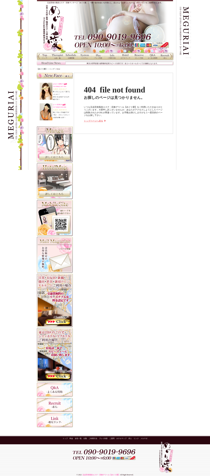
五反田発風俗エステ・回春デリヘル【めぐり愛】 (101, 475)
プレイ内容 (98, 56)
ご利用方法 (112, 56)
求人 (166, 56)
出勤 (71, 56)
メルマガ (144, 438)
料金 (84, 56)
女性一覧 (57, 56)
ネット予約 (139, 56)
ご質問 (152, 56)
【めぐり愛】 (42, 69)
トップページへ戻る (93, 121)
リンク (136, 438)
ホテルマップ (125, 56)
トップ (44, 56)
